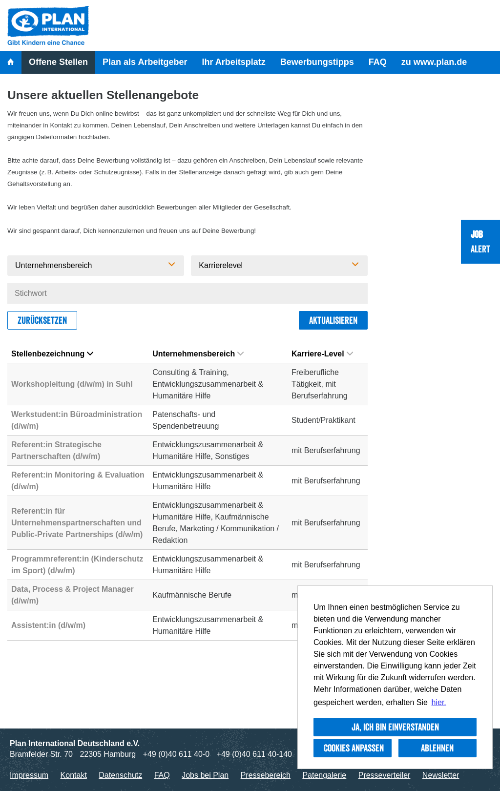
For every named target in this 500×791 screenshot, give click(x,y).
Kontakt (74, 775)
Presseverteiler (384, 775)
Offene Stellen (58, 62)
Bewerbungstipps (317, 62)
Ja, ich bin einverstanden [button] (395, 727)
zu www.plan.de (434, 62)
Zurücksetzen (42, 320)
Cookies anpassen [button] (354, 748)
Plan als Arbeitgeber (145, 62)
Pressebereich (266, 775)
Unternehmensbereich (198, 354)
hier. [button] (439, 702)
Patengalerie (324, 775)
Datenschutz (120, 775)
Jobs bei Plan (205, 775)
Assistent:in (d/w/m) (48, 625)
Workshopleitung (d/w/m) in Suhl (72, 384)
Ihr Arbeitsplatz (233, 62)
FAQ (378, 62)
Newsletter (440, 775)
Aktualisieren (333, 320)
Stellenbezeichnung (52, 354)
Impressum (29, 775)
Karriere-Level (322, 354)
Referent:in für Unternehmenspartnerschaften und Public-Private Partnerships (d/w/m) (77, 523)
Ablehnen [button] (437, 748)
